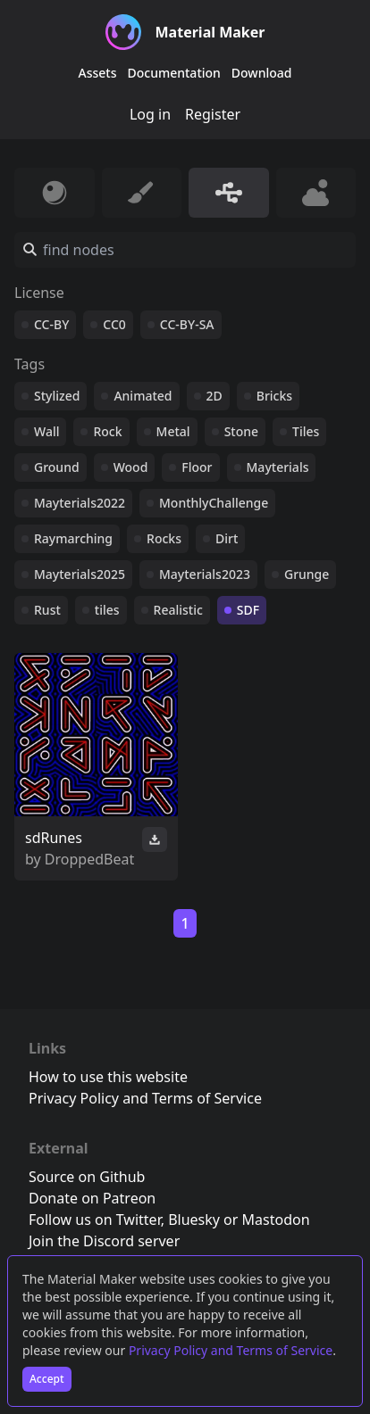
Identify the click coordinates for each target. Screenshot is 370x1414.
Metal (173, 431)
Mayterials (278, 467)
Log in (150, 114)
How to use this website (108, 1077)
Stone (241, 431)
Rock (107, 431)
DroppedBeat (89, 859)
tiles (107, 609)
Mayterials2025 (79, 574)
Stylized (57, 395)
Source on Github (87, 1177)
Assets (98, 72)
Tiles (305, 431)
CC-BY (51, 324)
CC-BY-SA (187, 324)
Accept (46, 1378)
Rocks (164, 538)
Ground (57, 467)
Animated (143, 395)
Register (212, 114)
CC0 (114, 324)
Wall (46, 431)
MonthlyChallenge (213, 502)
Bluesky (194, 1219)
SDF (248, 609)
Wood (131, 467)
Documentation (174, 72)
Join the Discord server (104, 1241)
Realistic (178, 609)
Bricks (274, 395)
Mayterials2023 (204, 574)
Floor (196, 467)
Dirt (226, 538)
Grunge (306, 574)
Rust (47, 609)
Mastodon (276, 1219)
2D (214, 395)
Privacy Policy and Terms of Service (230, 1350)
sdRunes (53, 838)
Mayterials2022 (79, 502)
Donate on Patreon (92, 1198)
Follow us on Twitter (95, 1219)
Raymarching (73, 538)
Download (261, 72)
